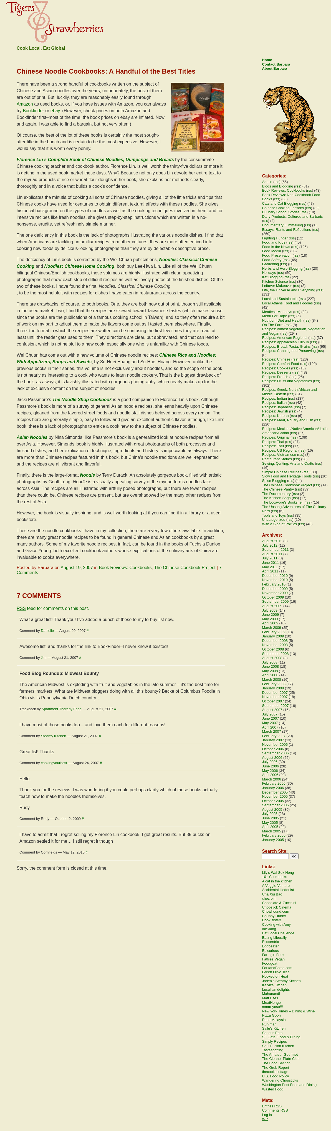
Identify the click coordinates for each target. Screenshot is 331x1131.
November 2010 (275, 580)
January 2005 (273, 840)
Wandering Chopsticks (280, 1080)
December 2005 (275, 792)
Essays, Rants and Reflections (286, 229)
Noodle (87, 475)
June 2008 (270, 666)
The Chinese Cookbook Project (184, 567)
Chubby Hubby (274, 916)
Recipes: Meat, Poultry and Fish (287, 420)
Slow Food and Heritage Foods (287, 476)
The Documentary (276, 494)
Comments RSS (275, 1110)
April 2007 (270, 727)
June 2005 (270, 818)
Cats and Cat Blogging (280, 203)
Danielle (47, 631)
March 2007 (271, 731)
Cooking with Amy (276, 924)
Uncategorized (273, 519)
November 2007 (275, 697)
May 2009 (270, 619)
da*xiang (269, 929)
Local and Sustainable (279, 299)
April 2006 (270, 775)
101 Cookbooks (274, 877)
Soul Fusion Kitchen (278, 1046)
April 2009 (270, 623)
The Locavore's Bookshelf (282, 502)
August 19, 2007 (76, 567)
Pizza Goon (271, 1015)
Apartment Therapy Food (62, 709)
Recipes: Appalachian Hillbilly (285, 342)
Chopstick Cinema (276, 907)
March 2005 (271, 831)
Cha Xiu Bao (272, 894)
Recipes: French (275, 377)
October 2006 (273, 749)
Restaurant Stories (277, 459)
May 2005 (270, 822)
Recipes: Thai (273, 442)
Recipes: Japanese (277, 407)
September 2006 (275, 753)
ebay (55, 110)
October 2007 (273, 701)
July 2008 (269, 662)
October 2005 (273, 801)
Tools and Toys (274, 515)
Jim (43, 657)
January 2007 (273, 740)
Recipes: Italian (274, 403)
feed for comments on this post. (53, 608)
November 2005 (275, 796)
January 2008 (273, 688)
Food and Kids (273, 242)
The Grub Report (275, 1067)
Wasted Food (272, 1089)
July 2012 (269, 545)
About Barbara (274, 68)
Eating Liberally (274, 937)
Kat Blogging (272, 277)
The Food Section (276, 1063)
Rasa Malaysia (273, 1020)
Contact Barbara (276, 64)
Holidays (269, 273)
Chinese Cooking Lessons (283, 208)
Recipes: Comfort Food (280, 364)
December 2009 (275, 589)
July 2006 (269, 762)
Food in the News (276, 247)
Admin (267, 182)
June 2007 (270, 718)
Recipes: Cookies (276, 368)
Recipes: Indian (274, 398)
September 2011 (275, 549)
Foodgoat (269, 963)
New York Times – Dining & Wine (288, 1011)
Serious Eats (272, 1033)
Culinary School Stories (280, 212)
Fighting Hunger (275, 238)
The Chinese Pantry (278, 489)
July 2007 (269, 714)
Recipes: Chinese (276, 359)
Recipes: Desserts (276, 372)
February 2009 (273, 632)
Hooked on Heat (275, 976)
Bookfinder (33, 110)
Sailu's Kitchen (273, 1028)
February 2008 (273, 684)
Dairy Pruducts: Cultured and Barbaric (292, 216)
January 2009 (273, 636)
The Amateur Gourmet (280, 1054)
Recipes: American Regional (284, 338)
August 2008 (272, 658)
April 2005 (270, 827)
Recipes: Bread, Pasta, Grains (286, 346)
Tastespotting (272, 1050)
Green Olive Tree (275, 972)
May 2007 (270, 723)
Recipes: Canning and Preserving (289, 351)
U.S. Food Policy (275, 1076)
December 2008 (275, 641)
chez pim (269, 898)
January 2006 (273, 788)
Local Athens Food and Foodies (287, 303)
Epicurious (270, 951)
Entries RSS (272, 1106)
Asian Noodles (32, 437)
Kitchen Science (275, 281)
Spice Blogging (274, 481)
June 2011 (270, 563)
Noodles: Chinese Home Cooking (79, 266)
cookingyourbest (54, 763)
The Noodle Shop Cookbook (82, 399)
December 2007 (275, 692)
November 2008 (275, 645)
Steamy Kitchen (53, 736)
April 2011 (270, 571)
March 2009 (271, 627)
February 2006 (273, 783)
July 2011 (269, 558)
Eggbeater (270, 946)
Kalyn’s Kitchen (274, 985)
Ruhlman (269, 1024)
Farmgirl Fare (273, 955)
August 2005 (272, 809)
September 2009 (275, 601)
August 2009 (272, 606)
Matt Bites (270, 998)
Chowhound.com (275, 911)
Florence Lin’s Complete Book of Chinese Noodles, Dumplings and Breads (95, 159)
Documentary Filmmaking (282, 225)
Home (267, 60)
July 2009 (269, 610)
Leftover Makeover (277, 286)
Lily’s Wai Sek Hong (278, 872)
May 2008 (270, 671)
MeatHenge (271, 1002)
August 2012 (272, 541)
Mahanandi (271, 994)
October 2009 (273, 597)
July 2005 (269, 814)
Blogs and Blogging (277, 186)
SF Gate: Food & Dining (281, 1037)
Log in (267, 1115)
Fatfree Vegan (273, 959)
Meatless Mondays (277, 312)
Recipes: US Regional (279, 450)
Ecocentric (270, 942)
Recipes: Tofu (273, 446)
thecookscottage (275, 1072)
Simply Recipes (274, 1041)
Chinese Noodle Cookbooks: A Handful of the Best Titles (106, 71)
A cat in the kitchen (277, 881)
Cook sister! (271, 920)
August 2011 (272, 554)
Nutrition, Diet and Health (282, 320)
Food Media (271, 251)
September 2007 (275, 706)
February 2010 (273, 584)
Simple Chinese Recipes (281, 472)
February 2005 (273, 835)
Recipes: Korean (275, 416)
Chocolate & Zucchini (279, 903)
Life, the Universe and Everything (288, 290)
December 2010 (275, 576)
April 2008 (270, 675)
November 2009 (275, 593)
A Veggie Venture (276, 886)
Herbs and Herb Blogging (282, 268)
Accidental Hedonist (278, 890)
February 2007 (273, 736)
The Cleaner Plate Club (280, 1059)
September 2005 (275, 805)
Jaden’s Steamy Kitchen (281, 981)
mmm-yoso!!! (272, 1007)
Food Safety (271, 260)
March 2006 (271, 779)
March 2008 (271, 679)
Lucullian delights (276, 989)
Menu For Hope (274, 316)
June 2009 (270, 614)
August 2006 (272, 757)
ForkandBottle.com (277, 968)
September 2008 (275, 654)
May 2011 (270, 567)
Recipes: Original (275, 437)
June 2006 (270, 766)
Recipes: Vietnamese (279, 454)
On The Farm (272, 325)
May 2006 (270, 771)
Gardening (270, 264)
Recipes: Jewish (275, 411)
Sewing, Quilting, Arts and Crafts (288, 463)
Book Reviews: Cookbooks (125, 567)
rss (276, 182)
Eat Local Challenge (278, 933)
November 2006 (275, 744)
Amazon (25, 104)
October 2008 (273, 649)
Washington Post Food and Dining (289, 1085)
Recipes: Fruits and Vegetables (287, 381)
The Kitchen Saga (276, 498)
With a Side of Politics (279, 524)
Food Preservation (276, 255)
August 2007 (272, 710)
